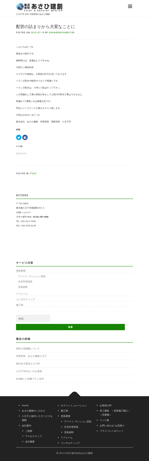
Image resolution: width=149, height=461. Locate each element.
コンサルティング (25, 299)
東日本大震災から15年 (28, 363)
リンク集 (104, 420)
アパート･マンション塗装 (31, 276)
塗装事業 (21, 270)
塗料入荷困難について (28, 348)
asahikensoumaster (62, 32)
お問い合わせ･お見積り (112, 425)
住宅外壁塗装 (25, 281)
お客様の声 (105, 405)
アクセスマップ (33, 436)
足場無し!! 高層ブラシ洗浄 (30, 378)
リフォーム (22, 293)
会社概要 (30, 441)
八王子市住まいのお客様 (29, 371)
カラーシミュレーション (74, 405)
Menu (130, 6)
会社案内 (26, 425)
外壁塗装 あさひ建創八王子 (31, 356)
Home (25, 405)
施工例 (19, 304)
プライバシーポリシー (111, 430)
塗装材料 (23, 286)
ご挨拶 (28, 430)
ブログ (33, 173)
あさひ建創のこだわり (33, 410)
